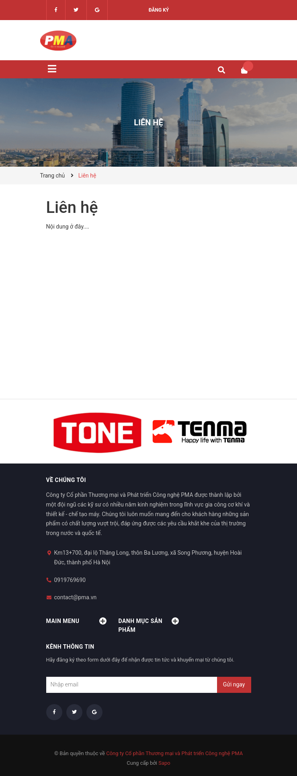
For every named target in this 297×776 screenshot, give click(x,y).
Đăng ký (159, 10)
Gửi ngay (234, 684)
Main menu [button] (76, 621)
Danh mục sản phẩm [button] (149, 625)
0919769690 (70, 580)
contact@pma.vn (75, 597)
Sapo (164, 763)
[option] (97, 431)
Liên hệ (72, 207)
